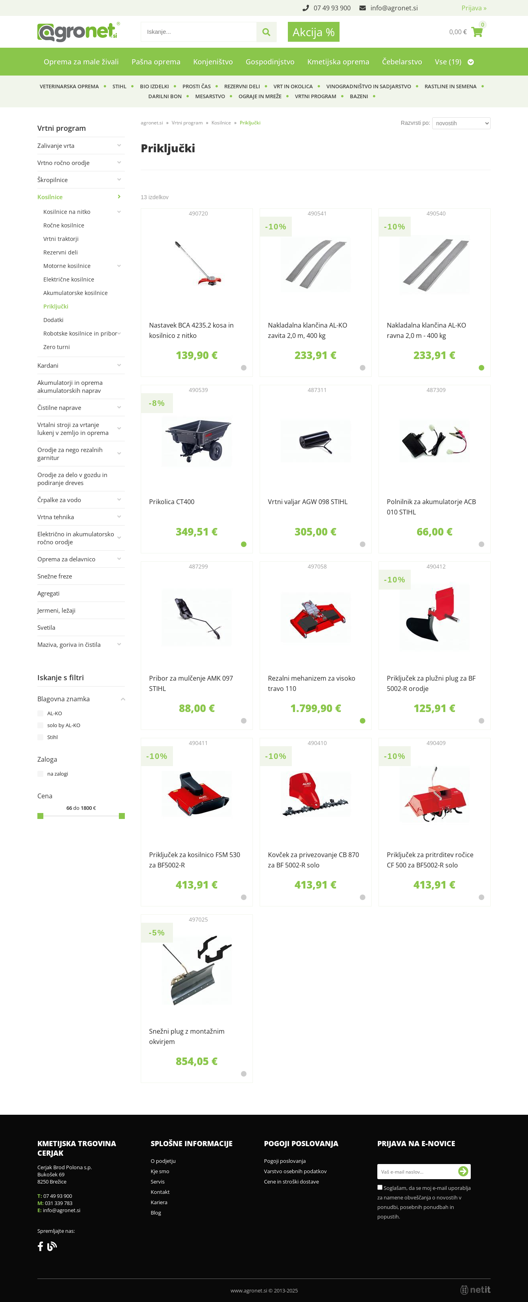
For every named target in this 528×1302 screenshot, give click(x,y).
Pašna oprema (156, 61)
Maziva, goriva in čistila (69, 644)
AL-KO (54, 713)
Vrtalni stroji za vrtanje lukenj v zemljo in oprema (73, 429)
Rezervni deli (242, 86)
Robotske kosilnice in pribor (80, 333)
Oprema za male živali (81, 61)
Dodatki (53, 320)
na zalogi (57, 773)
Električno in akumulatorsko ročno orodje (75, 538)
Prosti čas (196, 86)
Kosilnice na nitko (66, 211)
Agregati (48, 593)
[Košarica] (466, 32)
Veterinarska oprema (69, 86)
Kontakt (160, 1191)
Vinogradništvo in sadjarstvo (368, 86)
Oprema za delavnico (66, 559)
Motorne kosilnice (67, 266)
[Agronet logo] (78, 32)
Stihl (119, 86)
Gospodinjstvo (270, 61)
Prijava (474, 8)
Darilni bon (165, 96)
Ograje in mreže (260, 96)
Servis (158, 1181)
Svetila (46, 627)
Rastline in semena (451, 86)
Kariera (159, 1202)
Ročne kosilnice (63, 225)
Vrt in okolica (293, 86)
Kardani (47, 365)
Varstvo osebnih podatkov (295, 1171)
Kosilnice (50, 197)
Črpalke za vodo (59, 500)
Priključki (55, 306)
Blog (156, 1212)
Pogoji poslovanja (285, 1160)
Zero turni (56, 347)
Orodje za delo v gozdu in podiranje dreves (72, 479)
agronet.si (152, 122)
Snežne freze (54, 576)
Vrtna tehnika (55, 517)
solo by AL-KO (63, 725)
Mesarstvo (210, 96)
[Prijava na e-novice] (463, 1171)
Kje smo (160, 1171)
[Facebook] (42, 1248)
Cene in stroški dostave (291, 1181)
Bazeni (359, 96)
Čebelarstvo (402, 61)
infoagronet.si (394, 8)
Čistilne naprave (59, 407)
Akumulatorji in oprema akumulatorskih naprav (70, 386)
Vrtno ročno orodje (63, 163)
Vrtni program (315, 96)
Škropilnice (52, 180)
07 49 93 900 (332, 8)
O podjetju (163, 1160)
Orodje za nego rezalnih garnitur (70, 454)
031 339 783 (58, 1203)
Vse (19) (454, 61)
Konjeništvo (213, 61)
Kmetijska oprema (338, 61)
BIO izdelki (154, 86)
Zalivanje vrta (55, 145)
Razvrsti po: (415, 123)
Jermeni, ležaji (56, 610)
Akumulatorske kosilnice (75, 293)
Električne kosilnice (68, 279)
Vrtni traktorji (61, 239)
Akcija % (314, 31)
